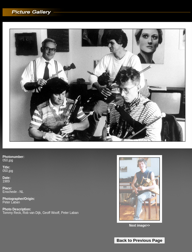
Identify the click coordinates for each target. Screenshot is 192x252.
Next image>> (139, 225)
